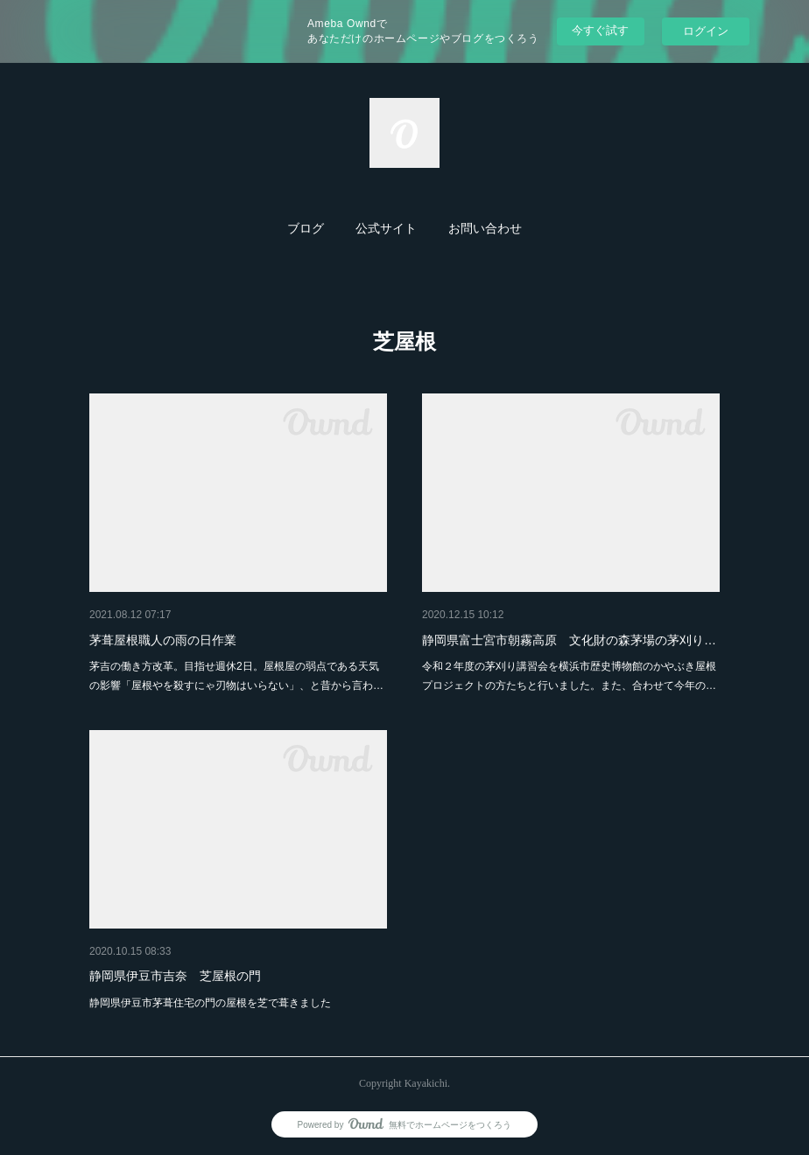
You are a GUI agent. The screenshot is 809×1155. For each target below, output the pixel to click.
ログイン (705, 31)
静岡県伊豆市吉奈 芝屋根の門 (175, 976)
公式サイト (386, 228)
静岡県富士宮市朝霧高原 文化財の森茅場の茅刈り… (569, 640)
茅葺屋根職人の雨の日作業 (162, 640)
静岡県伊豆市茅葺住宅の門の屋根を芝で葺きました (210, 1003)
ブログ (305, 228)
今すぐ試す (600, 30)
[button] (305, 229)
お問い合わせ (485, 228)
